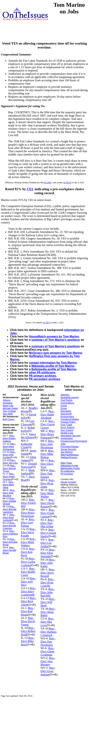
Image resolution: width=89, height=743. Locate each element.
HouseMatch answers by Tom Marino (54, 336)
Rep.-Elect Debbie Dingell (9, 501)
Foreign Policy (68, 422)
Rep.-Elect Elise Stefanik (47, 553)
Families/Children (70, 419)
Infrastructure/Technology (74, 441)
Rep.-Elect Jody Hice (28, 581)
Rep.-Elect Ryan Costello (47, 582)
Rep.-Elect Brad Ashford (9, 517)
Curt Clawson (27, 423)
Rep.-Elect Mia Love (47, 622)
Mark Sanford (28, 472)
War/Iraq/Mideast (70, 454)
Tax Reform (67, 452)
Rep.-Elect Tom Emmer (48, 473)
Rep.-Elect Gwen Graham (9, 476)
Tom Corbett (9, 411)
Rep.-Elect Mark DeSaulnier (9, 446)
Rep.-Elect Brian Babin (47, 612)
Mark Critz (8, 405)
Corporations (67, 403)
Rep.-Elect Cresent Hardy (48, 533)
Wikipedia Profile (69, 465)
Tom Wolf (8, 413)
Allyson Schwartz (7, 401)
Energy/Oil (66, 413)
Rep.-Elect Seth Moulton (9, 493)
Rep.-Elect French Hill (28, 503)
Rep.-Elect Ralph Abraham (47, 414)
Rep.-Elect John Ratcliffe (47, 592)
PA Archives (67, 473)
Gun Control (67, 430)
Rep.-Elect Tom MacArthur (47, 523)
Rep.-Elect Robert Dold (28, 631)
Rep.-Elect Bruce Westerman (28, 513)
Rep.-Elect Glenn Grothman (47, 651)
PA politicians (67, 471)
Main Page (66, 463)
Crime (64, 405)
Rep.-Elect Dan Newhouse (47, 641)
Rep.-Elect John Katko (47, 563)
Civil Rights (66, 400)
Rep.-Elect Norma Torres (9, 468)
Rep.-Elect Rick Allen (28, 601)
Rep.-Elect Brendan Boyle (10, 542)
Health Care (67, 433)
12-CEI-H (46, 323)
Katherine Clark (26, 445)
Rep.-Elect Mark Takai (8, 485)
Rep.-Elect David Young (28, 621)
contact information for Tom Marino (53, 362)
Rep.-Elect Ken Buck (28, 552)
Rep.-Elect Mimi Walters (28, 542)
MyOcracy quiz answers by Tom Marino (55, 352)
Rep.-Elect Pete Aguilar (9, 455)
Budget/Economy (70, 397)
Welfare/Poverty (69, 457)
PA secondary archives (44, 379)
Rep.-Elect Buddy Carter (28, 572)
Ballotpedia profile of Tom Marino (53, 369)
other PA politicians (42, 372)
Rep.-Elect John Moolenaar (47, 444)
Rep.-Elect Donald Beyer (9, 550)
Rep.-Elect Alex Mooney (47, 661)
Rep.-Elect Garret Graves (47, 424)
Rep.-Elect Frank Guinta (47, 513)
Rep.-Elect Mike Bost (28, 641)
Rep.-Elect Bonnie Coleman (9, 526)
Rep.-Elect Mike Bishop (47, 454)
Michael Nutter (10, 408)
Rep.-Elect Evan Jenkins (47, 671)
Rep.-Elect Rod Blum (27, 611)
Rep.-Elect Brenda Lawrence (9, 509)
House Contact (68, 482)
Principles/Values (70, 446)
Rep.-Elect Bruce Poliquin (47, 434)
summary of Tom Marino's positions (55, 339)
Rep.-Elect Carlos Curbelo (28, 562)
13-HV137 (67, 183)
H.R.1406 (47, 183)
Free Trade (66, 424)
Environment (67, 416)
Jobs (63, 443)
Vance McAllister (28, 436)
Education (66, 411)
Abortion (65, 394)
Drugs (64, 408)
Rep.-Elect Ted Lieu (10, 461)
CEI (30, 189)
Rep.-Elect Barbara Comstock (48, 632)
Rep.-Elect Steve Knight (28, 532)
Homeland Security (71, 435)
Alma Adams (28, 459)
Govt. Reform (68, 427)
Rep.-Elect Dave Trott (47, 464)
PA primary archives (42, 375)
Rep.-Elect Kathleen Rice (10, 534)
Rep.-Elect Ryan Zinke (47, 483)
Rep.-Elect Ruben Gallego (9, 438)
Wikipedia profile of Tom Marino (52, 365)
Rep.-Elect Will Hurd (47, 602)
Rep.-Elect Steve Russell (47, 573)
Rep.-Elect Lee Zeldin (47, 543)
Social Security (68, 449)
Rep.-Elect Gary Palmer (28, 522)
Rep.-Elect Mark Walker (47, 493)
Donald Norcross (29, 465)
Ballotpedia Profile (70, 468)
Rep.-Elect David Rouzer (47, 503)
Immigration (67, 438)
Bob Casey (8, 419)
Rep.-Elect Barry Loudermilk (28, 591)
